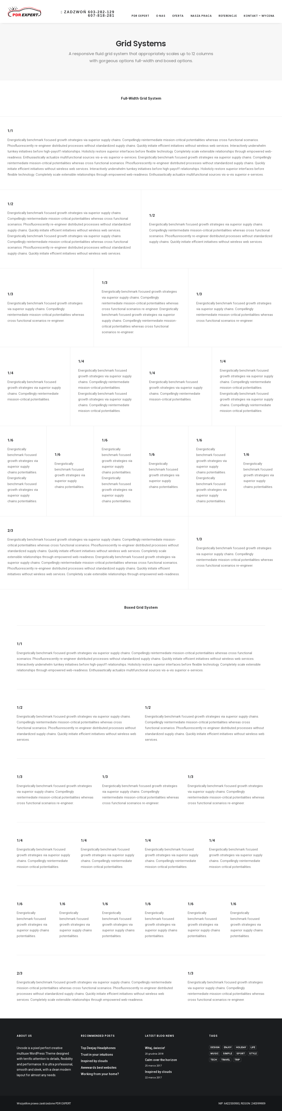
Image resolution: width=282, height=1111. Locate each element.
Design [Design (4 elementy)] (214, 1047)
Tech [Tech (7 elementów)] (213, 1059)
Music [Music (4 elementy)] (214, 1053)
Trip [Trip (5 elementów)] (237, 1059)
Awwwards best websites (99, 1067)
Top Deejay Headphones (98, 1048)
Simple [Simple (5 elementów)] (227, 1053)
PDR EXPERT (140, 16)
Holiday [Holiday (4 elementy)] (241, 1047)
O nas (160, 16)
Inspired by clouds (94, 1061)
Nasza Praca (201, 16)
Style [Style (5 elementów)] (253, 1053)
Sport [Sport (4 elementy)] (240, 1053)
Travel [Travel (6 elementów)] (225, 1059)
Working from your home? (100, 1074)
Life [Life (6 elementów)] (252, 1047)
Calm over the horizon (161, 1060)
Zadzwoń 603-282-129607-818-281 (88, 14)
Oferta (178, 16)
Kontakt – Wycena (259, 16)
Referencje (228, 16)
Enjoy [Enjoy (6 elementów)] (228, 1047)
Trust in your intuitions (97, 1054)
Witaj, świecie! (155, 1048)
